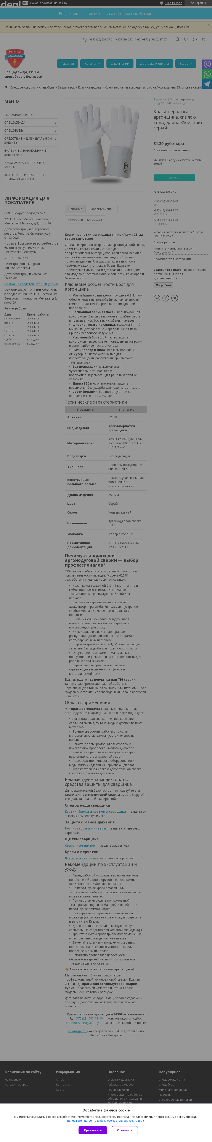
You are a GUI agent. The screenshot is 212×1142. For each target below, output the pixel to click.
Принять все (93, 1130)
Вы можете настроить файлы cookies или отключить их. (104, 1120)
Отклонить (124, 1130)
